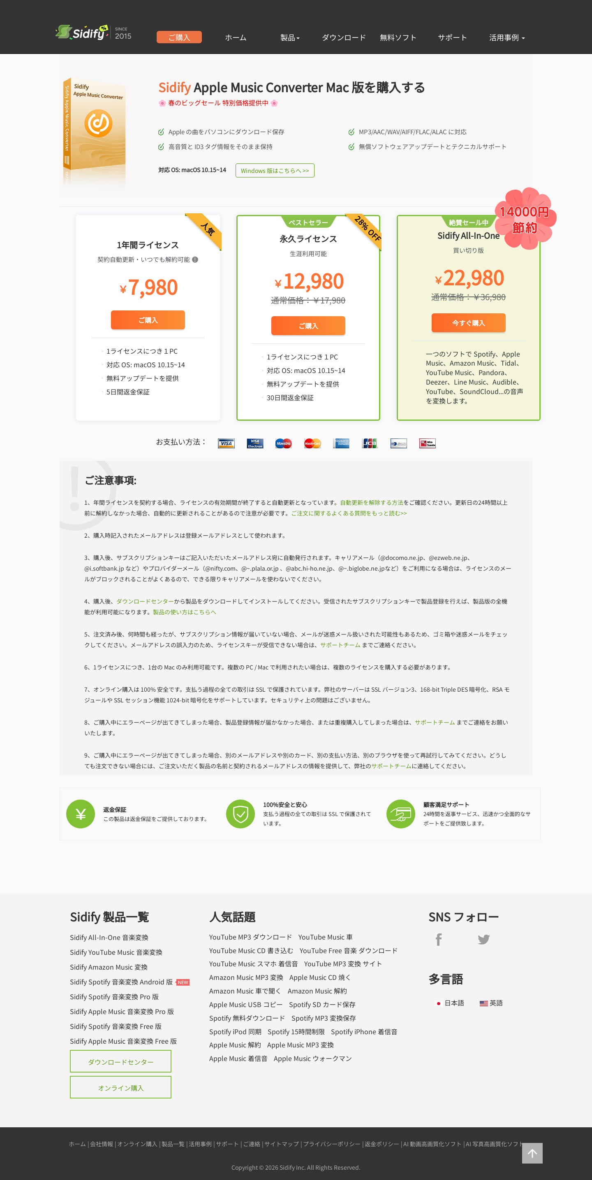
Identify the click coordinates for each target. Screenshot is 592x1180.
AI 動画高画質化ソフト (432, 1144)
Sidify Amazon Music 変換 (109, 967)
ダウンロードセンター (145, 601)
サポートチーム (340, 645)
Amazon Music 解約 (317, 991)
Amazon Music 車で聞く (245, 991)
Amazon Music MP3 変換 (246, 977)
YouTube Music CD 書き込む (251, 950)
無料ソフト (398, 37)
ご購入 (179, 37)
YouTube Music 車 (325, 937)
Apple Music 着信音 (238, 1058)
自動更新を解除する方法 (371, 502)
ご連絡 (251, 1144)
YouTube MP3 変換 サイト (343, 963)
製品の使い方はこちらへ (184, 612)
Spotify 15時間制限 (296, 1031)
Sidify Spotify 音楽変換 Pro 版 (114, 996)
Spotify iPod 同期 (235, 1031)
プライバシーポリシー (332, 1144)
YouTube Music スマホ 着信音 (253, 963)
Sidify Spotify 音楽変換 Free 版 (116, 1026)
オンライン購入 (121, 1088)
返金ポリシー (382, 1144)
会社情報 (101, 1144)
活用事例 (507, 37)
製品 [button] (290, 37)
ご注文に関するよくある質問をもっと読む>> (349, 513)
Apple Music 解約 (235, 1044)
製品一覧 (173, 1144)
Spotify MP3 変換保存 (323, 1018)
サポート (452, 37)
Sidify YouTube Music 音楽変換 (116, 952)
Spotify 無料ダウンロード (247, 1018)
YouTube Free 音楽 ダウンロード (349, 950)
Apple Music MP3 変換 (300, 1044)
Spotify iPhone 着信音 (364, 1031)
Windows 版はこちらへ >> (275, 170)
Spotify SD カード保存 (322, 1004)
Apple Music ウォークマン (313, 1058)
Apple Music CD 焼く (320, 977)
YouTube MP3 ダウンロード (250, 937)
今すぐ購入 (468, 323)
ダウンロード (344, 37)
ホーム (236, 37)
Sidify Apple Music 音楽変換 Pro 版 (122, 1011)
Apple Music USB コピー (246, 1004)
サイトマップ (281, 1144)
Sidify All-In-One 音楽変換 (109, 937)
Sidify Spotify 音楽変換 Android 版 (121, 981)
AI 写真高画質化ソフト (495, 1144)
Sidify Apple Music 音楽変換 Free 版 (123, 1041)
